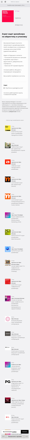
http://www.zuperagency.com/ (13, 88)
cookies (14, 431)
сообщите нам (12, 111)
